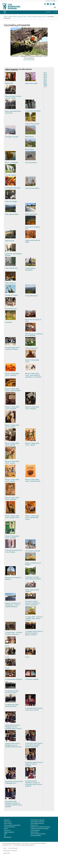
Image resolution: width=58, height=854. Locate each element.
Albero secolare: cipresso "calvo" (18, 16)
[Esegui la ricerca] (55, 7)
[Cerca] (50, 7)
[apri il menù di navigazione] (4, 12)
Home (5, 16)
